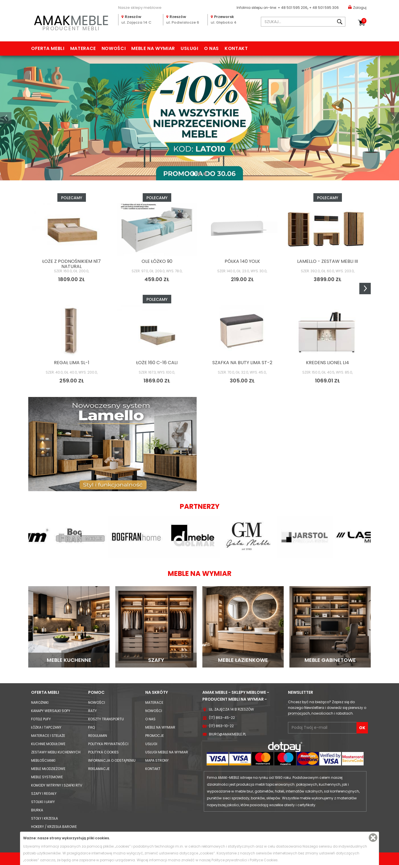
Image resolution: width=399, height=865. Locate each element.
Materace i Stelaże (48, 735)
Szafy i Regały (44, 793)
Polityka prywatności (108, 743)
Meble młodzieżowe (48, 768)
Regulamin (97, 735)
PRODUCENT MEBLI (71, 22)
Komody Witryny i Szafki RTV (56, 785)
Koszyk (363, 21)
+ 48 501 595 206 (292, 7)
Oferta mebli (48, 48)
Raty (92, 710)
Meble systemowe (47, 777)
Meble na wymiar (153, 48)
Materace (83, 48)
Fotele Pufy (41, 719)
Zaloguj (357, 7)
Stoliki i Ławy (43, 801)
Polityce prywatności (229, 860)
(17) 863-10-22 (221, 725)
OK (362, 728)
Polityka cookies (103, 752)
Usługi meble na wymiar (166, 752)
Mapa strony (157, 760)
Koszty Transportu (106, 719)
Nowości (114, 48)
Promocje (154, 735)
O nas (211, 48)
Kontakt (236, 48)
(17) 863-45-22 (222, 717)
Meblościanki (43, 760)
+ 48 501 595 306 (324, 7)
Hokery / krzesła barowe (54, 826)
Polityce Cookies (264, 860)
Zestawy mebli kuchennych (55, 752)
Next (365, 288)
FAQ (91, 727)
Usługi (189, 48)
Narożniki (40, 702)
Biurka (37, 810)
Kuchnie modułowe (48, 743)
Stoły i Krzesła (44, 818)
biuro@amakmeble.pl (227, 734)
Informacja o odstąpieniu (112, 760)
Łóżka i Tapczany (46, 727)
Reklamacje (99, 768)
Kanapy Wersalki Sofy (50, 710)
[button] (5, 118)
